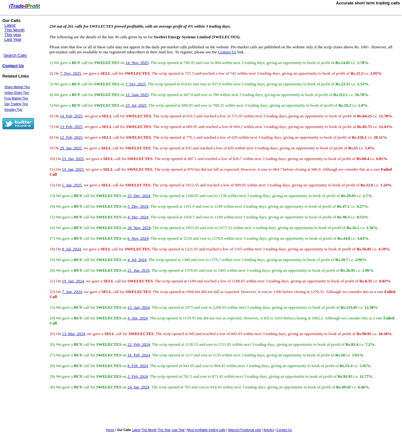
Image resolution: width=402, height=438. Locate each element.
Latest (9, 25)
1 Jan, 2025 (72, 185)
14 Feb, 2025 (71, 116)
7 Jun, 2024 (72, 291)
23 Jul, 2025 (135, 105)
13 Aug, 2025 (137, 94)
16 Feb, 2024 (139, 355)
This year (12, 34)
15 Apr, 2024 (139, 307)
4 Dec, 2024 (138, 217)
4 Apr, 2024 (138, 318)
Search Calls (15, 55)
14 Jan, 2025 (73, 169)
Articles (268, 430)
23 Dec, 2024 (139, 195)
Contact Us (13, 65)
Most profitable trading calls (206, 430)
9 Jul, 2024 (71, 249)
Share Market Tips (17, 87)
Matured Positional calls (244, 430)
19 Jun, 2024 (73, 281)
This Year (164, 430)
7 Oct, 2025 (135, 84)
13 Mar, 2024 (73, 333)
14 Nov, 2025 (137, 62)
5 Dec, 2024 (138, 206)
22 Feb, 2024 (139, 344)
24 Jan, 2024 (138, 387)
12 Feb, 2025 (71, 137)
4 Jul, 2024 (137, 259)
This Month (14, 30)
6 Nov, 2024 (138, 238)
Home (110, 430)
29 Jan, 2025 (71, 148)
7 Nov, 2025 (70, 73)
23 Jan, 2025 (73, 158)
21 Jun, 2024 (138, 270)
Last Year (12, 39)
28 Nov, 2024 (139, 227)
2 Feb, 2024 (138, 376)
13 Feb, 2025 (71, 126)
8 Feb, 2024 (138, 365)
